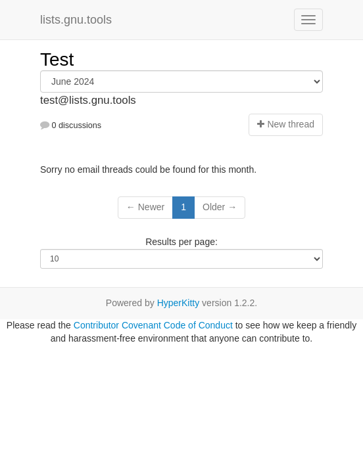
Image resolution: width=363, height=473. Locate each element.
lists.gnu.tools (76, 19)
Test (57, 59)
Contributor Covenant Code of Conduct (153, 325)
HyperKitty (178, 303)
